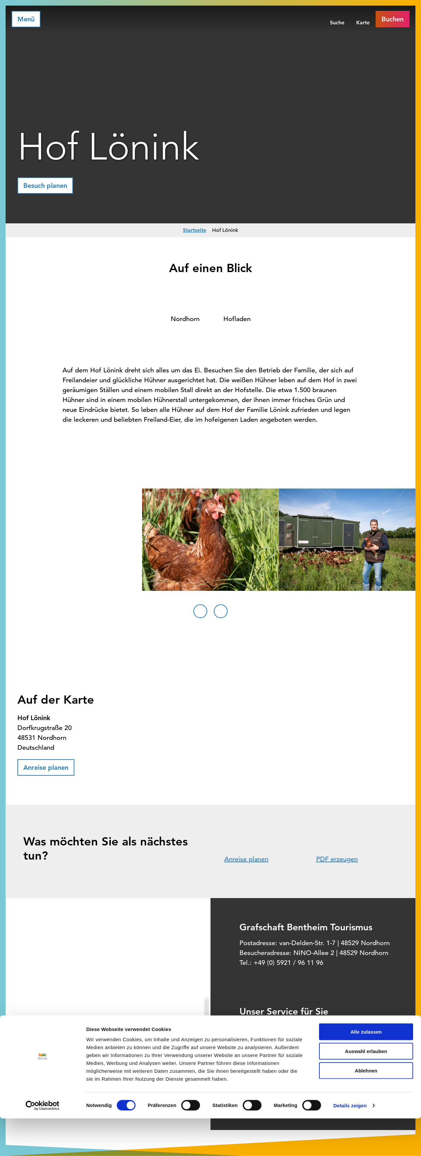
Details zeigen (349, 1143)
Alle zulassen (366, 1069)
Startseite (194, 230)
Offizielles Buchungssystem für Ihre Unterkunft (329, 1040)
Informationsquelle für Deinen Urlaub (318, 1026)
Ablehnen (366, 1108)
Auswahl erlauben (366, 1089)
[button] (45, 185)
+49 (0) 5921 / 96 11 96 (288, 963)
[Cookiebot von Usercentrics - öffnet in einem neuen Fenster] (42, 1143)
